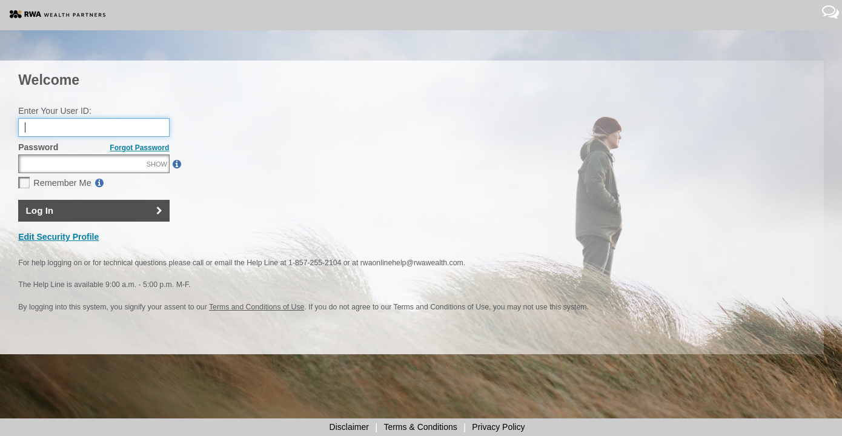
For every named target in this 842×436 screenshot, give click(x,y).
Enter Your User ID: (54, 137)
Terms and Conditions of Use (256, 333)
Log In (40, 236)
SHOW (157, 190)
